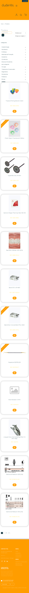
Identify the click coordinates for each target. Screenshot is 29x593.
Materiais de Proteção (7, 54)
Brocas (3, 79)
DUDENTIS (18, 553)
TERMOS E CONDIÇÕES (21, 561)
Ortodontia (5, 59)
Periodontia (5, 74)
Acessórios (4, 57)
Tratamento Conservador (8, 69)
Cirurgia (4, 66)
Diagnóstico (5, 71)
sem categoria (5, 64)
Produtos (7, 24)
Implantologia (5, 47)
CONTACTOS (18, 556)
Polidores (4, 76)
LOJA (17, 551)
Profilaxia (4, 52)
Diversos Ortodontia (7, 62)
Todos (3, 81)
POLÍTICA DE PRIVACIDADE (19, 564)
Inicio (2, 24)
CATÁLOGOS (18, 555)
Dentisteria (4, 49)
